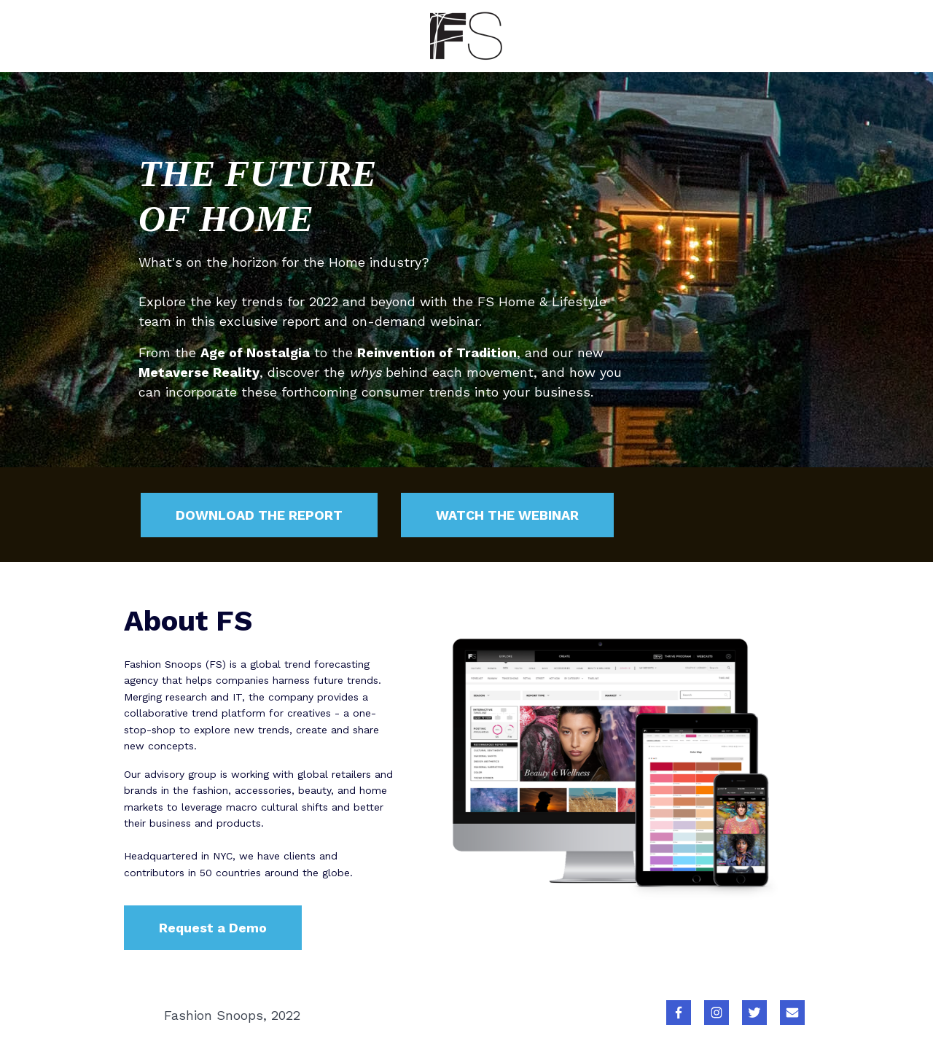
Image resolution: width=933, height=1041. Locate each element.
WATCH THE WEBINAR (507, 515)
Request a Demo (213, 927)
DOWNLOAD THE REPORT (259, 515)
